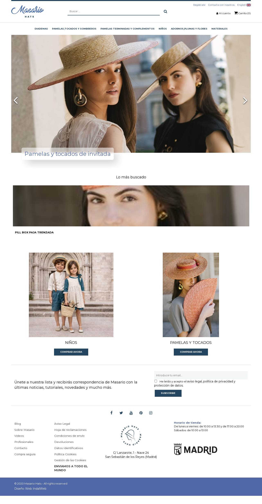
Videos (19, 444)
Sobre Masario (24, 437)
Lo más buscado (131, 177)
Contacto (21, 456)
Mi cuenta (224, 13)
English (244, 4)
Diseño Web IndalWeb (30, 497)
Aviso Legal (62, 431)
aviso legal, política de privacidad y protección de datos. (194, 391)
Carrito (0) (242, 13)
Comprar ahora (71, 359)
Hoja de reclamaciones (70, 437)
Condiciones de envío (69, 444)
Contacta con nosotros (221, 4)
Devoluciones (64, 450)
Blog (17, 431)
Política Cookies (65, 462)
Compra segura (25, 462)
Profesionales (24, 450)
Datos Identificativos (69, 456)
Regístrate (199, 4)
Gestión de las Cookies (70, 468)
